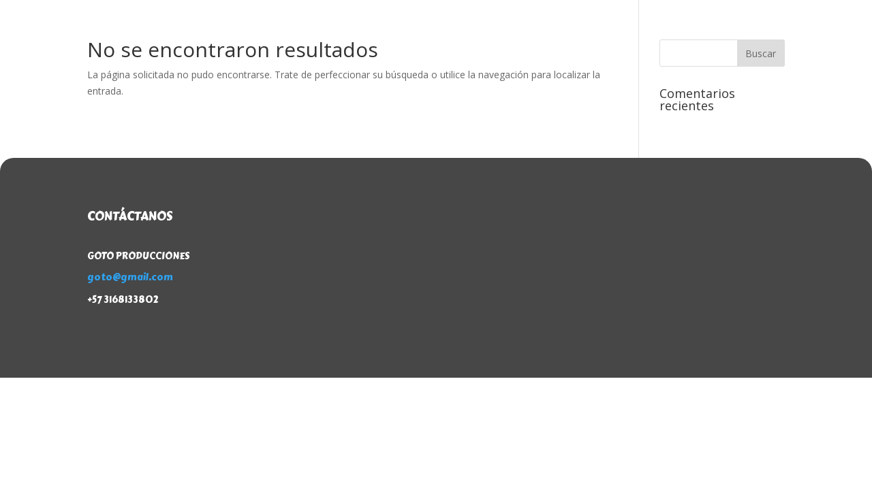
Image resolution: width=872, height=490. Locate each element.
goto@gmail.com (130, 277)
